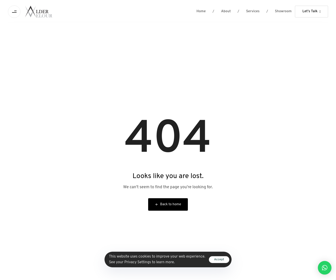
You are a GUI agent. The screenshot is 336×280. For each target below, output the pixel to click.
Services (249, 11)
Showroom (279, 11)
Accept (219, 259)
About (222, 11)
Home (201, 11)
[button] (324, 268)
